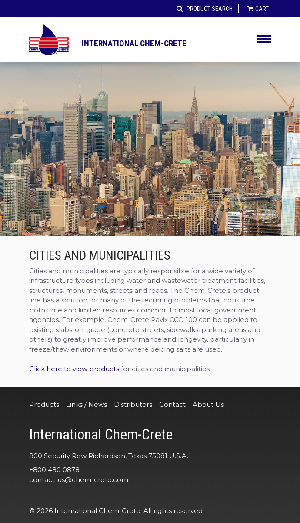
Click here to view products (74, 369)
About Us (208, 404)
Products (44, 404)
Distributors (133, 404)
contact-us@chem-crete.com (78, 480)
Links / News (86, 404)
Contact (172, 404)
